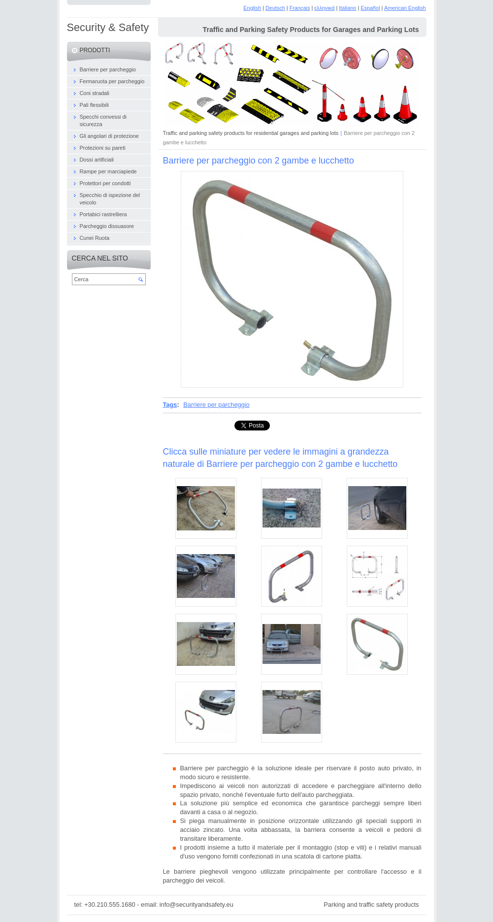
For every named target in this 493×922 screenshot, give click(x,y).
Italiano (347, 8)
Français (300, 8)
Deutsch (275, 8)
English (252, 8)
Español (370, 8)
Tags (170, 404)
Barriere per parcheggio (216, 404)
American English (405, 8)
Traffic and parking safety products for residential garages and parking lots (251, 133)
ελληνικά (324, 8)
